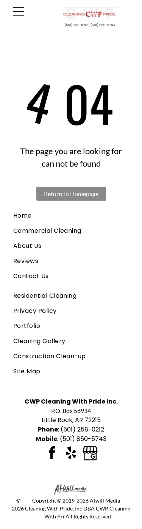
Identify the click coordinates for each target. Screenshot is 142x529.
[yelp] (71, 454)
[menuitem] (71, 215)
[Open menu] (18, 11)
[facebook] (52, 454)
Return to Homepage (71, 193)
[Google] (90, 454)
